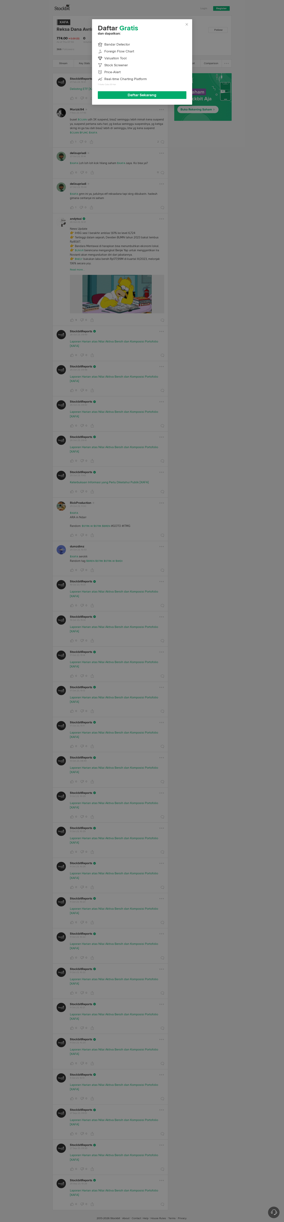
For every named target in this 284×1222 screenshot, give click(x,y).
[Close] (186, 24)
